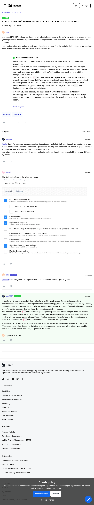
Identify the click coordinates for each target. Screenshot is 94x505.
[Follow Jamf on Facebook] (22, 379)
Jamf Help (6, 391)
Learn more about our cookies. (50, 488)
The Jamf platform (9, 432)
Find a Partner (7, 416)
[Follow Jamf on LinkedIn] (8, 379)
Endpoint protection (10, 464)
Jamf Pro (17, 114)
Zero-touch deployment (11, 436)
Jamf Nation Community (12, 399)
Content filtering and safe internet (16, 472)
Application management (12, 444)
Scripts (6, 114)
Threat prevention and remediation (16, 468)
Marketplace (7, 407)
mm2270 (9, 139)
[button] (4, 6)
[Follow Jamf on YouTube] (13, 379)
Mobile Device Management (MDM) (16, 440)
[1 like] (11, 335)
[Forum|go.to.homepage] (15, 5)
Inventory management (11, 448)
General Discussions (12, 12)
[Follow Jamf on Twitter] (3, 379)
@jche (4, 144)
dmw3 (8, 172)
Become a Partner (9, 411)
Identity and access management (15, 460)
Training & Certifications (12, 395)
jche (7, 32)
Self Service (7, 456)
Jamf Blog (6, 403)
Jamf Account (7, 420)
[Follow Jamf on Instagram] (18, 379)
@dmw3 (5, 279)
